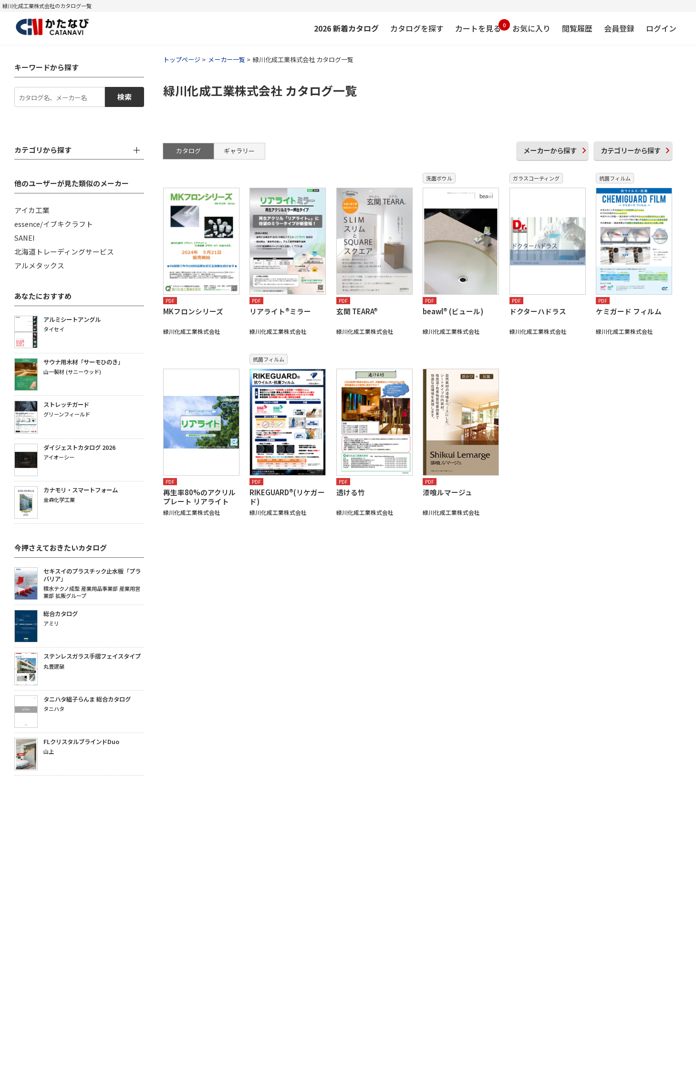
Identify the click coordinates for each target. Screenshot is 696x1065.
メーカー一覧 (226, 59)
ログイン (661, 28)
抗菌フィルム (615, 178)
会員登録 (619, 28)
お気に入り (531, 28)
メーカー (550, 150)
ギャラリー (239, 150)
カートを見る (478, 26)
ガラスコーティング (536, 178)
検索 (124, 97)
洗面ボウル (439, 178)
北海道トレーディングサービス (64, 251)
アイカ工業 (32, 210)
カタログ (188, 150)
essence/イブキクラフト (53, 224)
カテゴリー (631, 150)
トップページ (181, 59)
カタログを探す (417, 28)
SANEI (24, 238)
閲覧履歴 (577, 28)
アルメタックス (39, 265)
